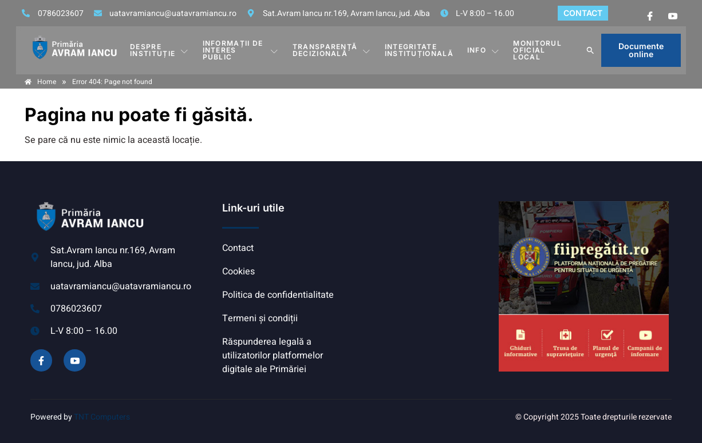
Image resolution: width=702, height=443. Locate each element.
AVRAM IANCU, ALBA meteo (422, 244)
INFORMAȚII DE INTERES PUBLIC (241, 50)
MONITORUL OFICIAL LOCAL (537, 50)
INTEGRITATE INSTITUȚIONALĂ (419, 50)
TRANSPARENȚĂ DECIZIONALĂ (332, 50)
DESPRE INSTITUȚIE (159, 50)
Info (483, 50)
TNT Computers (102, 417)
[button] (590, 50)
